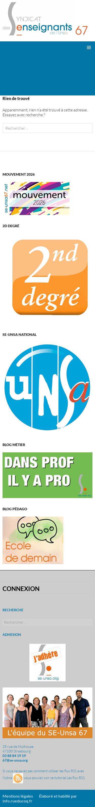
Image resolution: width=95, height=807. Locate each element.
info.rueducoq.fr (17, 800)
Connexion (21, 588)
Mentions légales (18, 796)
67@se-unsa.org (15, 760)
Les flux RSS (76, 778)
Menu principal (89, 47)
